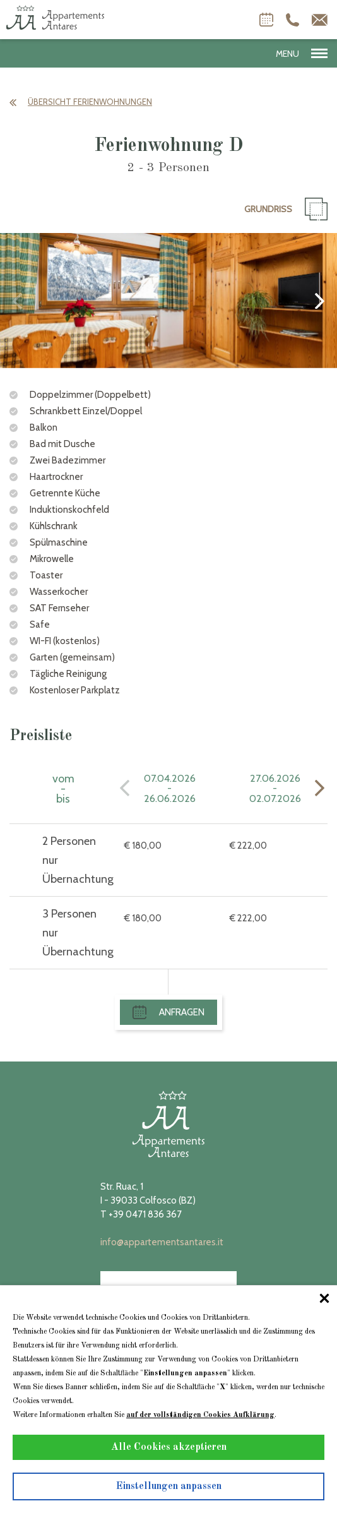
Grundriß (286, 209)
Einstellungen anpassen (169, 1486)
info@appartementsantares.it (161, 1242)
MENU (302, 53)
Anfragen (168, 1012)
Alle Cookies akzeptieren (169, 1447)
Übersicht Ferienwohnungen (80, 102)
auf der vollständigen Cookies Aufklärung (200, 1415)
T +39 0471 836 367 (141, 1214)
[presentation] (17, 301)
